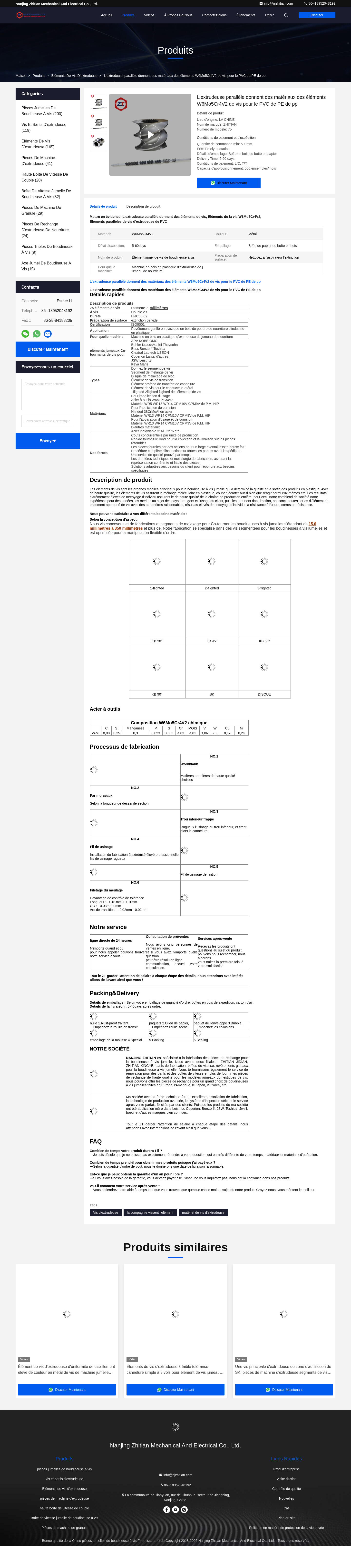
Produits (128, 15)
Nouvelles (286, 1498)
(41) (38, 161)
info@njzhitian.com (276, 3)
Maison (21, 76)
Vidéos (149, 15)
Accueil (106, 15)
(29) (41, 210)
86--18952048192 (319, 3)
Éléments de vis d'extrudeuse (74, 76)
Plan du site (286, 1518)
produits (39, 76)
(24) (45, 230)
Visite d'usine (287, 1479)
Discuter (317, 15)
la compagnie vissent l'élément (150, 1212)
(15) (46, 266)
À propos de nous (178, 15)
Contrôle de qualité (286, 1489)
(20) (44, 177)
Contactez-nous (214, 15)
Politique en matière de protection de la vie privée (286, 1528)
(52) (46, 194)
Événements (245, 15)
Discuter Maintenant (48, 349)
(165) (38, 144)
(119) (43, 127)
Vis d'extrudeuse (105, 1212)
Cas (286, 1508)
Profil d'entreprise (286, 1469)
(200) (41, 111)
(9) (47, 249)
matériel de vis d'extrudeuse (203, 1212)
